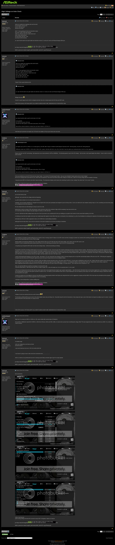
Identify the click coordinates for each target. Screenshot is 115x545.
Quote (107, 21)
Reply (112, 21)
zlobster (5, 56)
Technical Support (12, 5)
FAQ (93, 7)
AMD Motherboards (21, 5)
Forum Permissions (110, 538)
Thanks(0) (101, 56)
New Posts (109, 5)
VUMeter (5, 138)
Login (112, 7)
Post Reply (5, 14)
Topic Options (109, 17)
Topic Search (102, 17)
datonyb (5, 21)
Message (17, 17)
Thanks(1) (101, 21)
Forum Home (5, 5)
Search (98, 7)
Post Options (95, 21)
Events (102, 7)
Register (107, 7)
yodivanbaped (6, 109)
